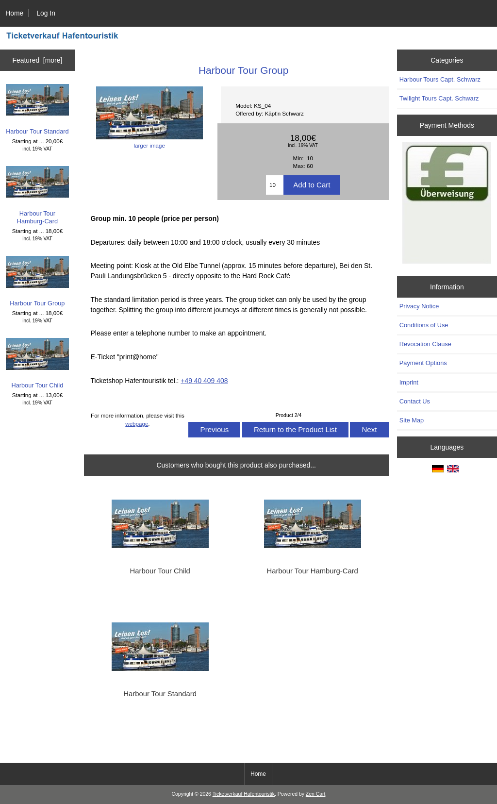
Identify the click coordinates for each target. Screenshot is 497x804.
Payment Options (423, 363)
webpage (136, 423)
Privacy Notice (419, 306)
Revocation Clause (425, 344)
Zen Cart (316, 794)
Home (14, 13)
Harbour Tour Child (37, 363)
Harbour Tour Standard (37, 109)
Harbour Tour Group (37, 281)
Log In (45, 13)
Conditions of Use (423, 325)
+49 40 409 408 (204, 381)
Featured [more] (37, 60)
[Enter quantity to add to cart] (274, 185)
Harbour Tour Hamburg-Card (37, 195)
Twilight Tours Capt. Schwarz (439, 98)
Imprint (408, 382)
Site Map (411, 420)
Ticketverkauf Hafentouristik (244, 794)
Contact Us (414, 401)
